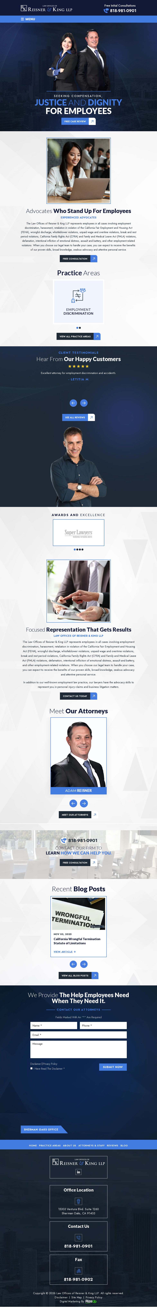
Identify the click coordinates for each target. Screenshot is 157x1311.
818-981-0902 (78, 1283)
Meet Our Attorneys (75, 815)
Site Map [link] (76, 1301)
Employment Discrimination (78, 302)
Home (32, 1149)
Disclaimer (35, 1067)
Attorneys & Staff (91, 1149)
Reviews (113, 1149)
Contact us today (75, 696)
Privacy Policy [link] (94, 1301)
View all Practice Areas (75, 336)
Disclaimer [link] (60, 1301)
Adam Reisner (78, 756)
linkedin (79, 1176)
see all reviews (75, 418)
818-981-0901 (123, 11)
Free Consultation (75, 259)
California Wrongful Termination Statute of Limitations (77, 942)
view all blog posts (75, 976)
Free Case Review (75, 121)
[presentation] (73, 403)
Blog (125, 1149)
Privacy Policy (50, 1067)
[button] (77, 328)
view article (63, 953)
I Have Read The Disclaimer (49, 1072)
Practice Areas (49, 1149)
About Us (69, 1149)
